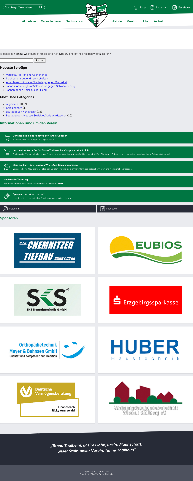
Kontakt (158, 21)
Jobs (145, 21)
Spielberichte (14, 107)
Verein (131, 21)
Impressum (89, 471)
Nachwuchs (73, 21)
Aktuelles (28, 21)
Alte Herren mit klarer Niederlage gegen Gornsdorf (36, 82)
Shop (139, 7)
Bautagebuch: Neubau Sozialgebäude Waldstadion (36, 115)
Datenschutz (103, 471)
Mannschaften (50, 21)
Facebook (181, 7)
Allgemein (12, 104)
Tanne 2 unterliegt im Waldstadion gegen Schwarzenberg (40, 86)
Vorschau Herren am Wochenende (26, 74)
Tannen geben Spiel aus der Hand (26, 90)
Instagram (159, 7)
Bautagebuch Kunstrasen (21, 111)
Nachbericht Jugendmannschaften (27, 78)
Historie (117, 21)
